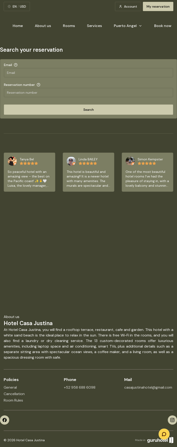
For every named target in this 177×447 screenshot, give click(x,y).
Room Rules (13, 400)
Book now (162, 25)
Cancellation (14, 393)
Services (94, 25)
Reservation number (19, 84)
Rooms (69, 25)
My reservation (158, 6)
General (10, 387)
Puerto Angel (128, 25)
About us (43, 25)
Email (8, 64)
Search (88, 110)
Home (18, 25)
